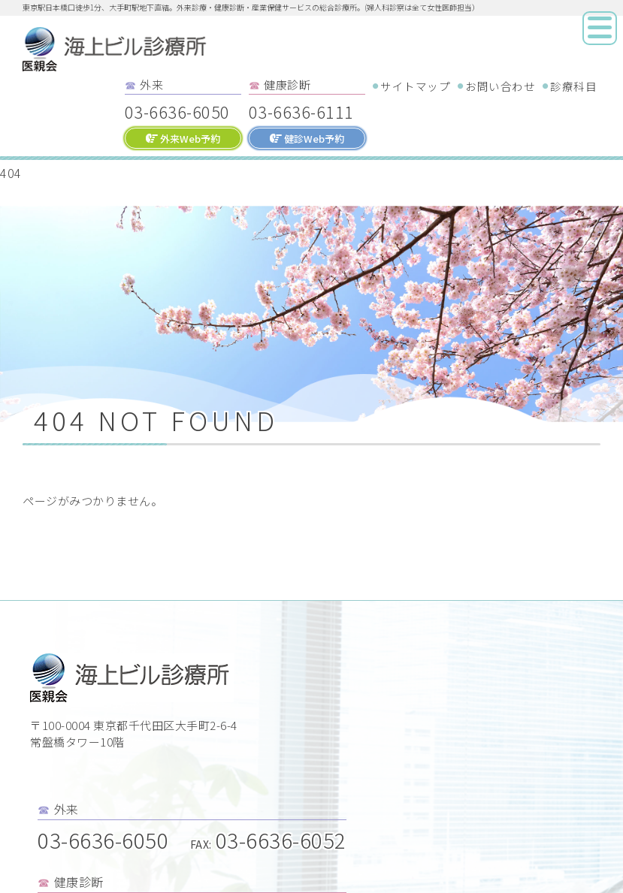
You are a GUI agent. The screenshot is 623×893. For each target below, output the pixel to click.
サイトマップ (415, 86)
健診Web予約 (307, 138)
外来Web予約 (183, 138)
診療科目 (573, 86)
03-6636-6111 (301, 111)
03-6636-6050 (177, 111)
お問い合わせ (500, 86)
